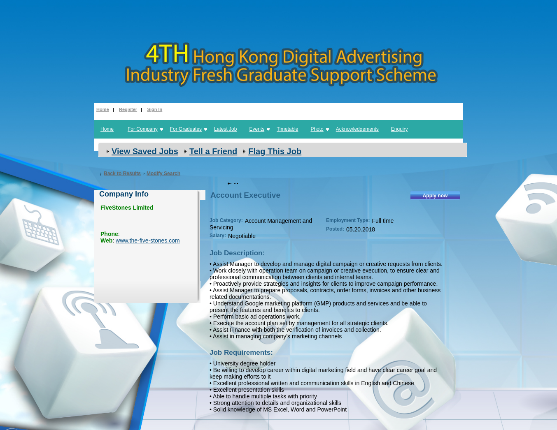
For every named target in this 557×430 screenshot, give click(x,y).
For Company (143, 129)
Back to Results (122, 173)
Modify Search (163, 173)
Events (256, 129)
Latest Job (225, 129)
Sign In (155, 109)
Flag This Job (274, 151)
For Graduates (186, 129)
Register (128, 109)
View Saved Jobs (145, 151)
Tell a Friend (213, 151)
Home (102, 109)
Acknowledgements (357, 129)
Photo (316, 129)
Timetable (287, 129)
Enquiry (399, 129)
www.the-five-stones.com (148, 240)
